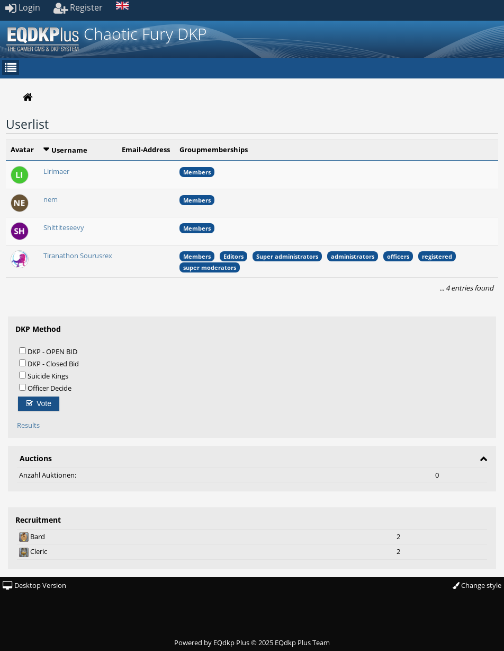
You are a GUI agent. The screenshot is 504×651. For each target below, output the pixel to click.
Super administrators (287, 256)
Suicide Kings (43, 375)
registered (437, 256)
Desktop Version (34, 585)
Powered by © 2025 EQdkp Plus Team (252, 642)
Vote (38, 403)
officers (398, 256)
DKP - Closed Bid (49, 363)
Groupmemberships (213, 149)
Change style (477, 585)
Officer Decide (45, 387)
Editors (233, 256)
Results (28, 425)
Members (197, 172)
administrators (352, 256)
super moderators (209, 267)
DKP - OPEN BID (48, 351)
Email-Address (146, 149)
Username (69, 150)
